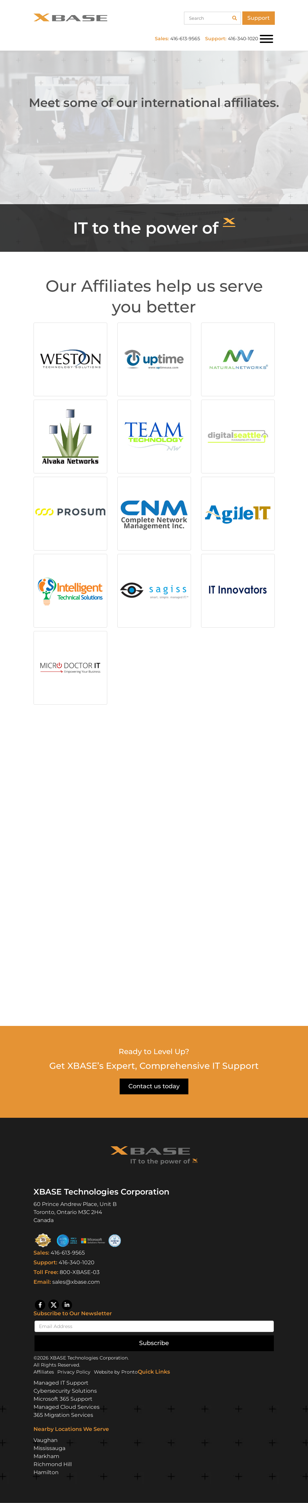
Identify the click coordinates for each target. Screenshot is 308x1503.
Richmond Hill (53, 1464)
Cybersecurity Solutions (65, 1391)
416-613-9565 (68, 1253)
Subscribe (154, 1343)
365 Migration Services (63, 1415)
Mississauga (49, 1448)
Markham (46, 1456)
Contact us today (154, 1086)
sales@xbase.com (76, 1282)
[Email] (154, 1326)
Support (258, 18)
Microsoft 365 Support (63, 1399)
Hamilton (46, 1472)
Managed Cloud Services (67, 1407)
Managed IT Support (61, 1383)
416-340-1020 (77, 1262)
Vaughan (46, 1440)
